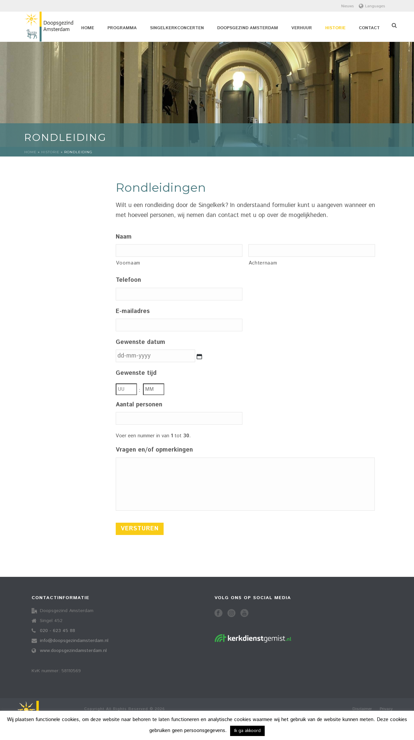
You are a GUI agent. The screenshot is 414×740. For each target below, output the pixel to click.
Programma (122, 28)
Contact (369, 28)
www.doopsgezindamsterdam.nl (73, 651)
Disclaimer (362, 709)
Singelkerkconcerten (177, 28)
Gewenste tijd (136, 373)
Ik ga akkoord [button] (247, 731)
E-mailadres (133, 311)
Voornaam (128, 263)
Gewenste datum (140, 342)
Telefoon (128, 280)
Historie (335, 28)
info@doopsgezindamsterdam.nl (74, 641)
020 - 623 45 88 (57, 631)
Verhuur (301, 28)
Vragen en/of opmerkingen (154, 450)
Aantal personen (139, 405)
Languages (372, 6)
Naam (124, 237)
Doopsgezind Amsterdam (247, 28)
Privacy (386, 709)
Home (87, 28)
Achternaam (263, 263)
